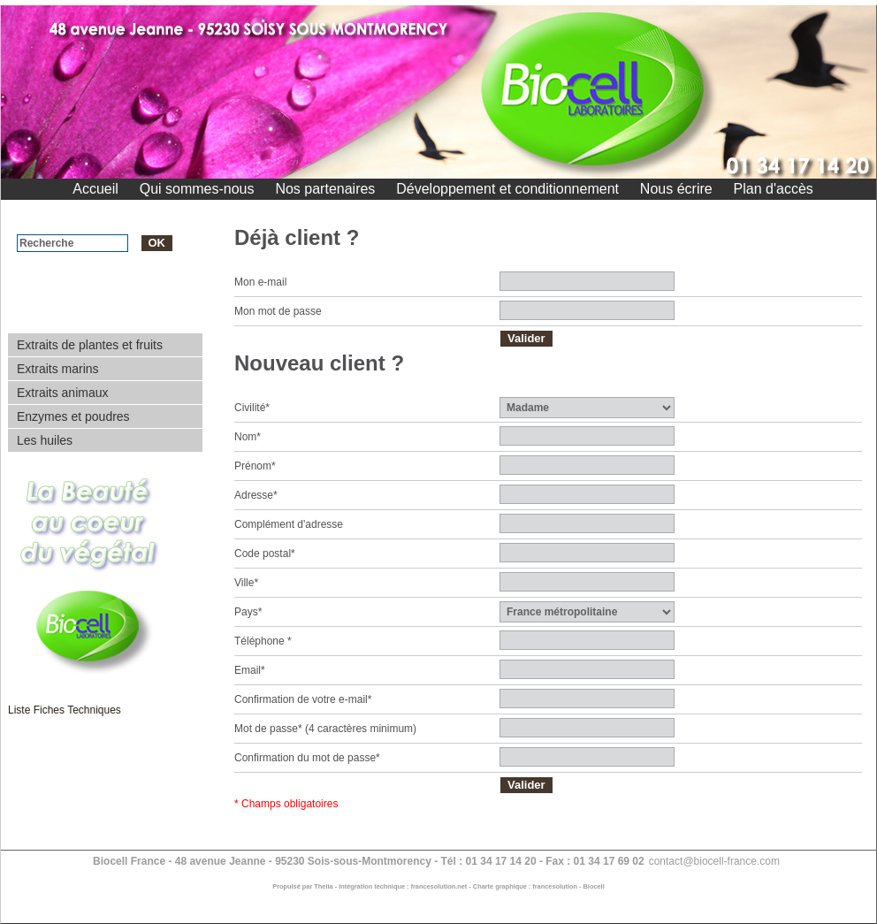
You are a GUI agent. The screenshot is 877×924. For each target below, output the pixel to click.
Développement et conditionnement (507, 188)
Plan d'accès (773, 188)
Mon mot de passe (278, 311)
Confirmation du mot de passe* (307, 758)
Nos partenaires (325, 188)
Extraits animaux (62, 393)
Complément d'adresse (288, 524)
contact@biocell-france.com (714, 861)
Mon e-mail (260, 282)
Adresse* (256, 495)
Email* (249, 670)
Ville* (246, 583)
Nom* (247, 437)
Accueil (95, 188)
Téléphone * (263, 641)
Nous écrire (676, 188)
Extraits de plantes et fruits (90, 345)
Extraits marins (58, 369)
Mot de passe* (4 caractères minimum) (325, 728)
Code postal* (264, 553)
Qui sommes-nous (197, 188)
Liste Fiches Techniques (64, 710)
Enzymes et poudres (73, 416)
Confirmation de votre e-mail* (302, 699)
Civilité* (252, 407)
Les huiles (44, 440)
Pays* (248, 612)
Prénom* (255, 466)
